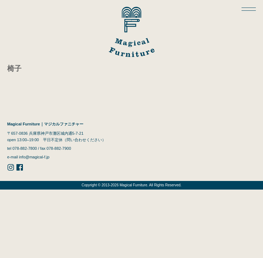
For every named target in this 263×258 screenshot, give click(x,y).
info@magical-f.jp (34, 157)
